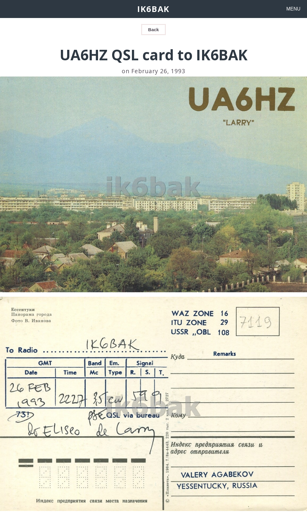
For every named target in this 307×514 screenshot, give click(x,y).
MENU (293, 8)
